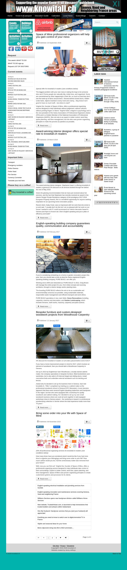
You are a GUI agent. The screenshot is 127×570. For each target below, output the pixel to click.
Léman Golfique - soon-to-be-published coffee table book (111, 110)
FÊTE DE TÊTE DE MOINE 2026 (17, 90)
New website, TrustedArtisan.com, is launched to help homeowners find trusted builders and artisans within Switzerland (63, 506)
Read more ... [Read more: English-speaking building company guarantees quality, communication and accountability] (44, 306)
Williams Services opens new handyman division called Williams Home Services (62, 499)
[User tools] (87, 43)
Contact (102, 16)
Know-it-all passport (24, 16)
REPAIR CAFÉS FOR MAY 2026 (17, 103)
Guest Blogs (81, 16)
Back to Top (117, 553)
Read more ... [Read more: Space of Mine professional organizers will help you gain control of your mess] (44, 125)
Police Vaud (12, 171)
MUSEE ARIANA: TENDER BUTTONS (18, 99)
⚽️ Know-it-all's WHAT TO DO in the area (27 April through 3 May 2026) (111, 99)
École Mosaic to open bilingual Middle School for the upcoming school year (106, 191)
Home (10, 16)
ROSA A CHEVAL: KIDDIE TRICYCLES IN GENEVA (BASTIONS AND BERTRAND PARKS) (19, 110)
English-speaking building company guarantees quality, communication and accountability (63, 224)
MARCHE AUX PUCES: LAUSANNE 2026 (19, 133)
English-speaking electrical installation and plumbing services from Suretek (61, 487)
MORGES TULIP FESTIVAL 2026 (17, 94)
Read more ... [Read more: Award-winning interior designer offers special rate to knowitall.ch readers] (44, 218)
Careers (92, 16)
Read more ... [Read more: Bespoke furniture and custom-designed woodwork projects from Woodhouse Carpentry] (44, 407)
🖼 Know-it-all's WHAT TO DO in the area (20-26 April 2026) (111, 144)
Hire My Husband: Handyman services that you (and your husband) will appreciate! (63, 512)
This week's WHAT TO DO (17, 60)
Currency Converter (15, 177)
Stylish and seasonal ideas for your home (52, 524)
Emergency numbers (15, 165)
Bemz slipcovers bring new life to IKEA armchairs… (56, 528)
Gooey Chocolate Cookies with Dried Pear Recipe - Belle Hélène (106, 166)
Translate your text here (16, 180)
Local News (68, 16)
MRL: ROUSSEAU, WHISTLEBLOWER (18, 142)
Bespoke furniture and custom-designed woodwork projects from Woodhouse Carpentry (62, 313)
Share (56, 48)
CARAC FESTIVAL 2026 (14, 85)
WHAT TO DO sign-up (16, 63)
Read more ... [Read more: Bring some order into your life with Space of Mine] (44, 479)
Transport (11, 162)
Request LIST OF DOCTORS (18, 66)
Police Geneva (13, 168)
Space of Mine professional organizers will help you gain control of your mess (63, 35)
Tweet (40, 48)
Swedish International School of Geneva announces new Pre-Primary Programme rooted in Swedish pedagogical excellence (106, 85)
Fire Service (12, 174)
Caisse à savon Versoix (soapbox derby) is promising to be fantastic (110, 120)
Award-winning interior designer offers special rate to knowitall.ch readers (62, 132)
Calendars (56, 16)
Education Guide (42, 16)
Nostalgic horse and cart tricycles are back (111, 155)
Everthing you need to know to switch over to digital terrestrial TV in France (61, 518)
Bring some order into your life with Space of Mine (61, 414)
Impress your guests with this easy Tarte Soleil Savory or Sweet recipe (111, 178)
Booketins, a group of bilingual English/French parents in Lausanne (111, 132)
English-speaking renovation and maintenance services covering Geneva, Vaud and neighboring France (63, 493)
